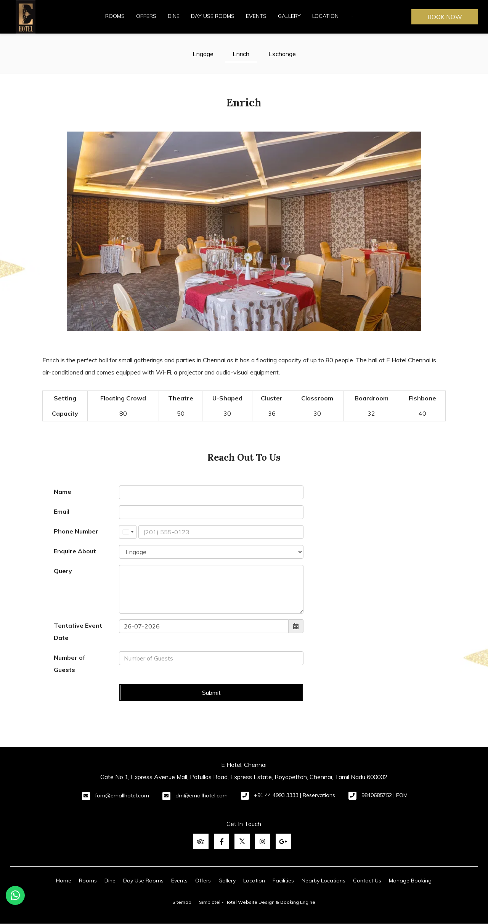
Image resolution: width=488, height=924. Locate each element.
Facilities (283, 880)
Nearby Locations (323, 880)
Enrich (241, 54)
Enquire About (75, 551)
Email (61, 511)
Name (62, 491)
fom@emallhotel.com (122, 795)
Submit (211, 692)
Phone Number (76, 531)
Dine (174, 16)
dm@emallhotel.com (201, 795)
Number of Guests (69, 663)
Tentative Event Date (78, 631)
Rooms (115, 16)
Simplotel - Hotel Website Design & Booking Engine (257, 902)
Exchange (282, 54)
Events (256, 16)
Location (325, 16)
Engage (203, 54)
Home (63, 880)
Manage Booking (410, 880)
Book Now (444, 17)
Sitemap (181, 902)
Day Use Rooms (212, 16)
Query (63, 571)
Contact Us (367, 880)
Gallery (289, 16)
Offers (146, 16)
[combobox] (128, 532)
